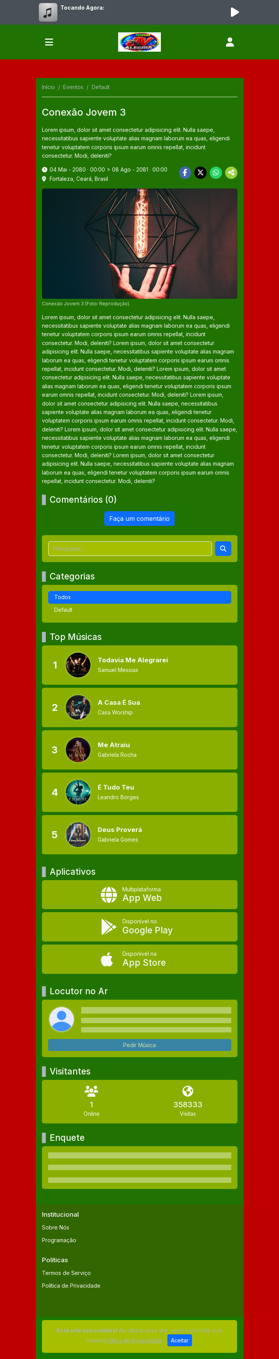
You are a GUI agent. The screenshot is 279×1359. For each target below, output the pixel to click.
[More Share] (231, 173)
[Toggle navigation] (49, 42)
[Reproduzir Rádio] (235, 12)
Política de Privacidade (71, 1285)
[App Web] (139, 894)
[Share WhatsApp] (216, 173)
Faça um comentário (139, 518)
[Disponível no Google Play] (139, 926)
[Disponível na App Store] (139, 959)
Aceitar (180, 1340)
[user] (230, 42)
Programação (59, 1240)
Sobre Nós (55, 1227)
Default (63, 609)
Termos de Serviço (66, 1273)
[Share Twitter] (200, 173)
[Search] (223, 548)
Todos (62, 597)
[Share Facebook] (185, 173)
